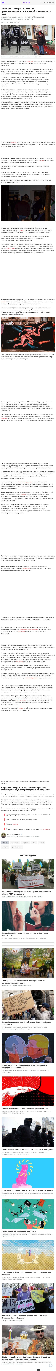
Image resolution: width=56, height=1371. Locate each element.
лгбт (33, 843)
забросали (26, 568)
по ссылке (46, 829)
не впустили (10, 248)
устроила (21, 631)
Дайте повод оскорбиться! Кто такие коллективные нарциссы (27, 1190)
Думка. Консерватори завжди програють (19, 1231)
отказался (19, 662)
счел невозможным (25, 482)
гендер (4, 843)
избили (13, 142)
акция (42, 843)
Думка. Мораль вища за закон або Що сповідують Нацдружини (28, 1149)
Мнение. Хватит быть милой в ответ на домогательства (25, 1109)
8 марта (5, 847)
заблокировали (32, 678)
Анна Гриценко (14, 834)
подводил (29, 61)
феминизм (14, 843)
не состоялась (21, 700)
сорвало (21, 230)
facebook (15, 824)
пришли (4, 418)
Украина (25, 843)
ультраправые (16, 847)
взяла (21, 708)
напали (41, 160)
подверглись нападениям (29, 629)
